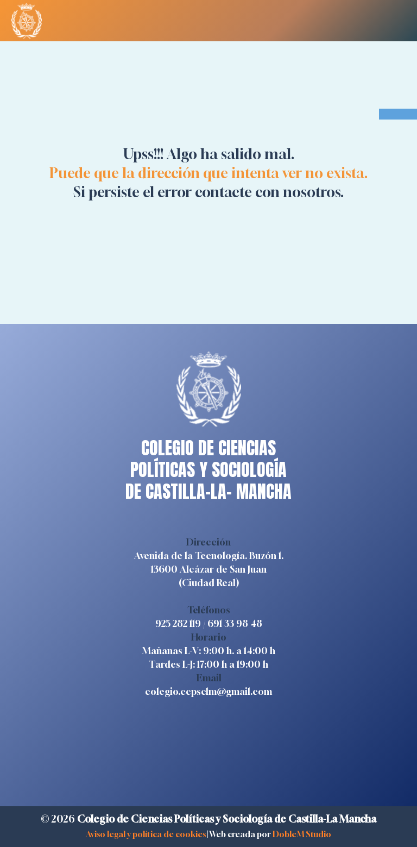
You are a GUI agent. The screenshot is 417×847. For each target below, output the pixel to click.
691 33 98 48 (234, 623)
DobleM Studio (302, 834)
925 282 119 (178, 623)
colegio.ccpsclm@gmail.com (208, 691)
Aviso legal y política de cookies (146, 834)
